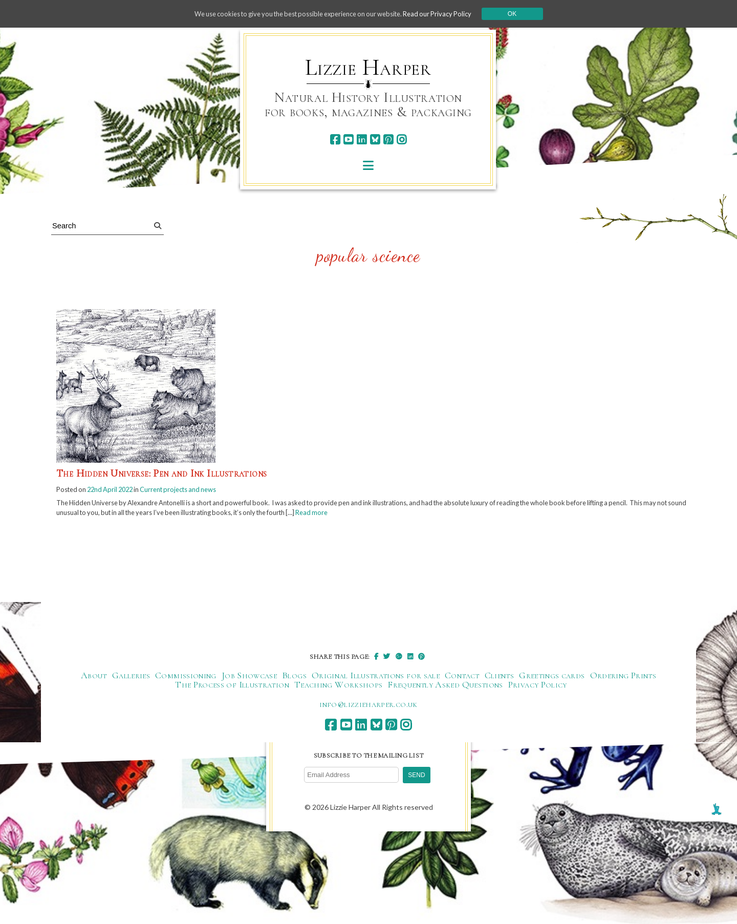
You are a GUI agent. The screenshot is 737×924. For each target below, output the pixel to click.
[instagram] (401, 139)
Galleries (131, 678)
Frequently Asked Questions (445, 687)
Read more (409, 514)
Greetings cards (551, 678)
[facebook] (335, 139)
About (94, 678)
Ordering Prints (623, 678)
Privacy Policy (537, 687)
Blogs (294, 678)
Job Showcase (249, 678)
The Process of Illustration (232, 687)
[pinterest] (388, 139)
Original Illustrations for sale (376, 678)
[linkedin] (361, 139)
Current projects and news (193, 489)
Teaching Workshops (338, 687)
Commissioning (185, 678)
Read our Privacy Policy (450, 13)
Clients (499, 678)
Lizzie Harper (368, 67)
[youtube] (348, 139)
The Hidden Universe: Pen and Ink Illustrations (161, 473)
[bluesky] (375, 139)
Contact (462, 678)
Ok (528, 13)
